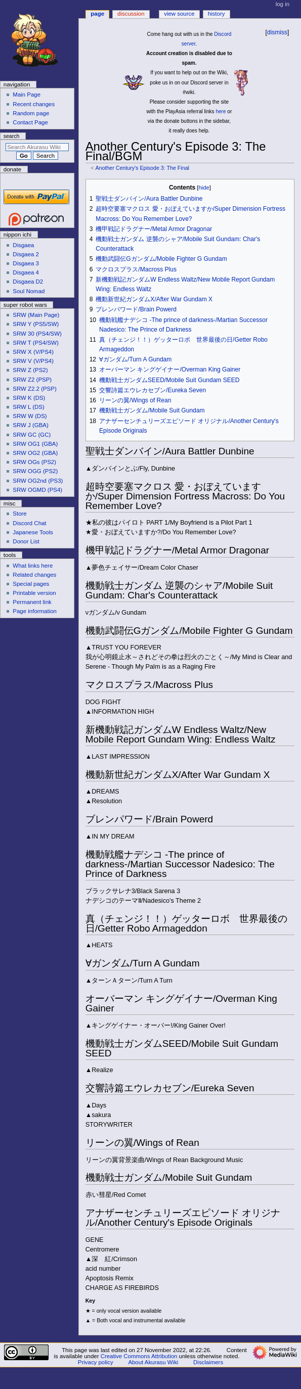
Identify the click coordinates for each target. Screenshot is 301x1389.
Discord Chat (29, 523)
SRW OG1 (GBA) (35, 444)
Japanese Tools (33, 532)
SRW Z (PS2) (30, 370)
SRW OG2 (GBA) (35, 453)
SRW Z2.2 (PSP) (34, 389)
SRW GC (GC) (32, 435)
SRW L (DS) (28, 407)
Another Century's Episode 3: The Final (142, 168)
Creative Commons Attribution (139, 1356)
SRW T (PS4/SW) (35, 343)
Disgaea (23, 245)
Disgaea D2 (28, 282)
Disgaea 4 (26, 272)
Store (19, 514)
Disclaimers (208, 1362)
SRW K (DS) (29, 398)
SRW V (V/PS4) (33, 361)
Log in (282, 4)
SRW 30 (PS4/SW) (37, 334)
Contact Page (30, 122)
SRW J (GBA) (30, 425)
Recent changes (34, 104)
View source (179, 14)
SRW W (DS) (30, 416)
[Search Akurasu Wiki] (37, 147)
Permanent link (32, 602)
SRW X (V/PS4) (33, 352)
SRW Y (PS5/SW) (36, 324)
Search (12, 136)
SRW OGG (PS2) (35, 471)
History (216, 14)
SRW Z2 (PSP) (32, 380)
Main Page (26, 94)
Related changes (34, 575)
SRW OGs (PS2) (34, 462)
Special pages (31, 584)
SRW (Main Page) (36, 315)
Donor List (26, 541)
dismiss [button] (277, 32)
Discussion (130, 14)
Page (97, 14)
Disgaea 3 (26, 263)
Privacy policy (95, 1362)
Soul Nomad (29, 291)
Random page (31, 113)
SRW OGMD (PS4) (37, 490)
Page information (35, 611)
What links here (33, 566)
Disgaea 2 (26, 254)
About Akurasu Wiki (153, 1362)
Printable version (34, 593)
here (221, 111)
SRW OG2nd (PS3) (38, 481)
